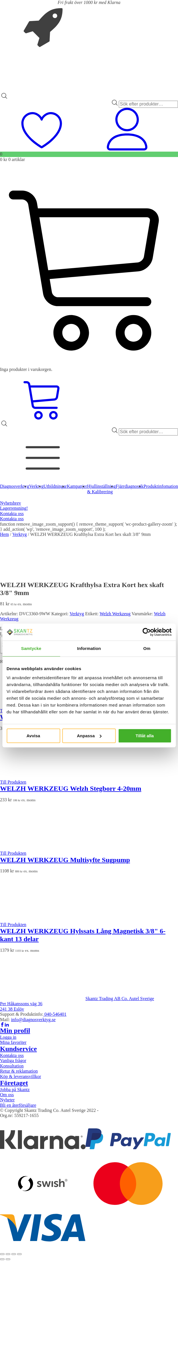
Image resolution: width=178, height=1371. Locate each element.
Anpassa (89, 735)
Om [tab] (146, 648)
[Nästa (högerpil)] (8, 1259)
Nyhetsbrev (10, 503)
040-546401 (54, 1014)
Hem (4, 534)
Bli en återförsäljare (18, 1105)
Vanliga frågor (13, 1060)
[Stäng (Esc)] (19, 1254)
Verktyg (19, 534)
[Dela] (13, 1254)
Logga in (8, 1037)
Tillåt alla (145, 735)
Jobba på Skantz (15, 1089)
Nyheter (7, 1099)
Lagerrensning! (14, 508)
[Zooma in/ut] (2, 1254)
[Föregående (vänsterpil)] (2, 1259)
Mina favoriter (13, 1042)
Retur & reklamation (19, 1071)
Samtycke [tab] (31, 648)
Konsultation (12, 1066)
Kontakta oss (12, 513)
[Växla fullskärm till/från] (8, 1254)
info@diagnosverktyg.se (33, 1019)
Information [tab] (89, 648)
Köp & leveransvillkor (20, 1076)
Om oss (7, 1094)
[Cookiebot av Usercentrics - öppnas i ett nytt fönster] (146, 632)
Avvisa (33, 735)
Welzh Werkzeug (115, 613)
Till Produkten (13, 782)
